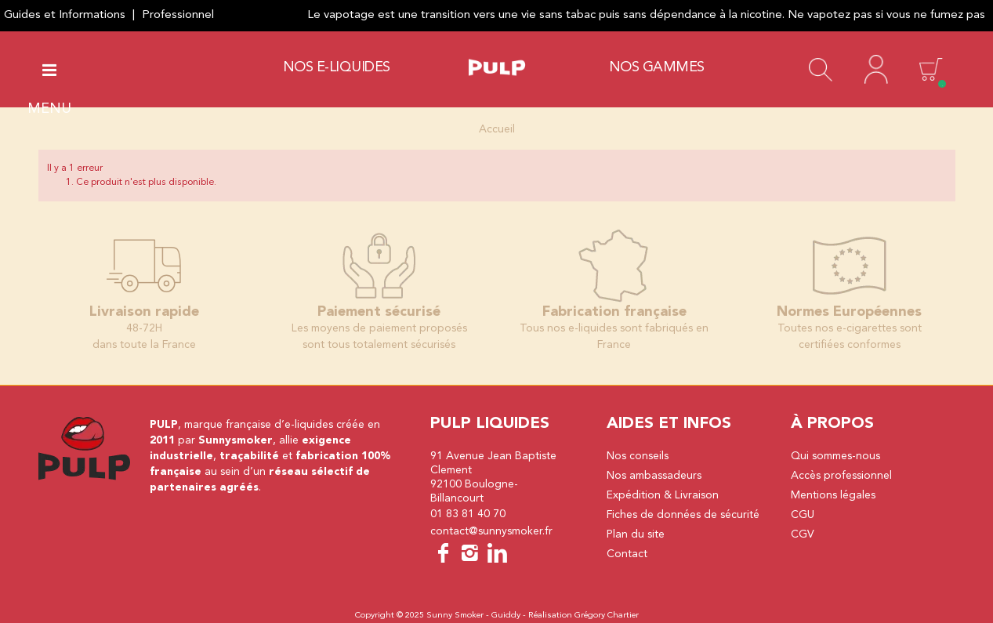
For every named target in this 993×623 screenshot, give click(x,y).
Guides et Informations (64, 15)
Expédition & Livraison (663, 495)
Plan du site (636, 534)
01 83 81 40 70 (468, 514)
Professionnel (178, 15)
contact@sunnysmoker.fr (491, 531)
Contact (627, 554)
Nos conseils (638, 456)
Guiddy (505, 615)
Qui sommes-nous (835, 456)
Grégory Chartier (606, 615)
